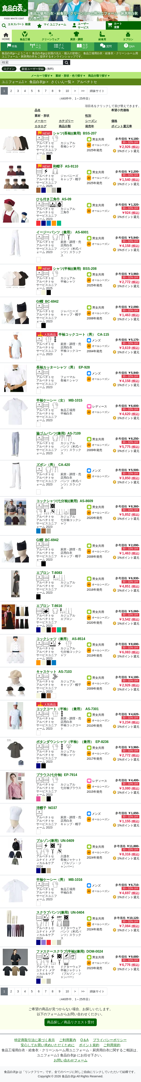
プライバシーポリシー (110, 1040)
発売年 (89, 126)
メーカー (40, 121)
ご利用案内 (67, 1040)
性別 (88, 115)
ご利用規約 (111, 1045)
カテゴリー (66, 121)
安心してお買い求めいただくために (48, 1045)
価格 (114, 121)
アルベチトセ (87, 82)
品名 (37, 110)
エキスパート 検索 (16, 25)
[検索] (32, 62)
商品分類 (65, 126)
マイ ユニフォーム (51, 25)
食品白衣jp (37, 82)
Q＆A (84, 1040)
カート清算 (114, 25)
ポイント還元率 (121, 126)
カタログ (40, 126)
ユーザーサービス (81, 25)
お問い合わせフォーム (70, 1060)
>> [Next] (83, 91)
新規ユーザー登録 (33, 69)
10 (67, 91)
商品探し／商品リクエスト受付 (70, 1022)
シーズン (91, 121)
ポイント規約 (89, 1045)
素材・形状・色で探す (69, 75)
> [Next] (75, 91)
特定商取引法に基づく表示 (34, 1040)
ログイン (9, 68)
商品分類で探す (97, 75)
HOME (6, 37)
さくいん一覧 (61, 82)
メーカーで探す (40, 75)
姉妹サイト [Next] (97, 91)
